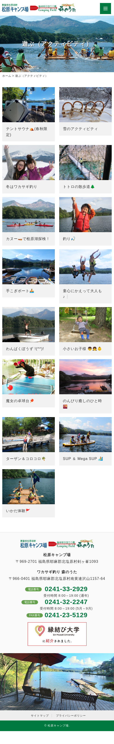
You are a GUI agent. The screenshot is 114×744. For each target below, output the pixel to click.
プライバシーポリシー (71, 715)
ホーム (6, 75)
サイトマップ (40, 715)
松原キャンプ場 (58, 725)
